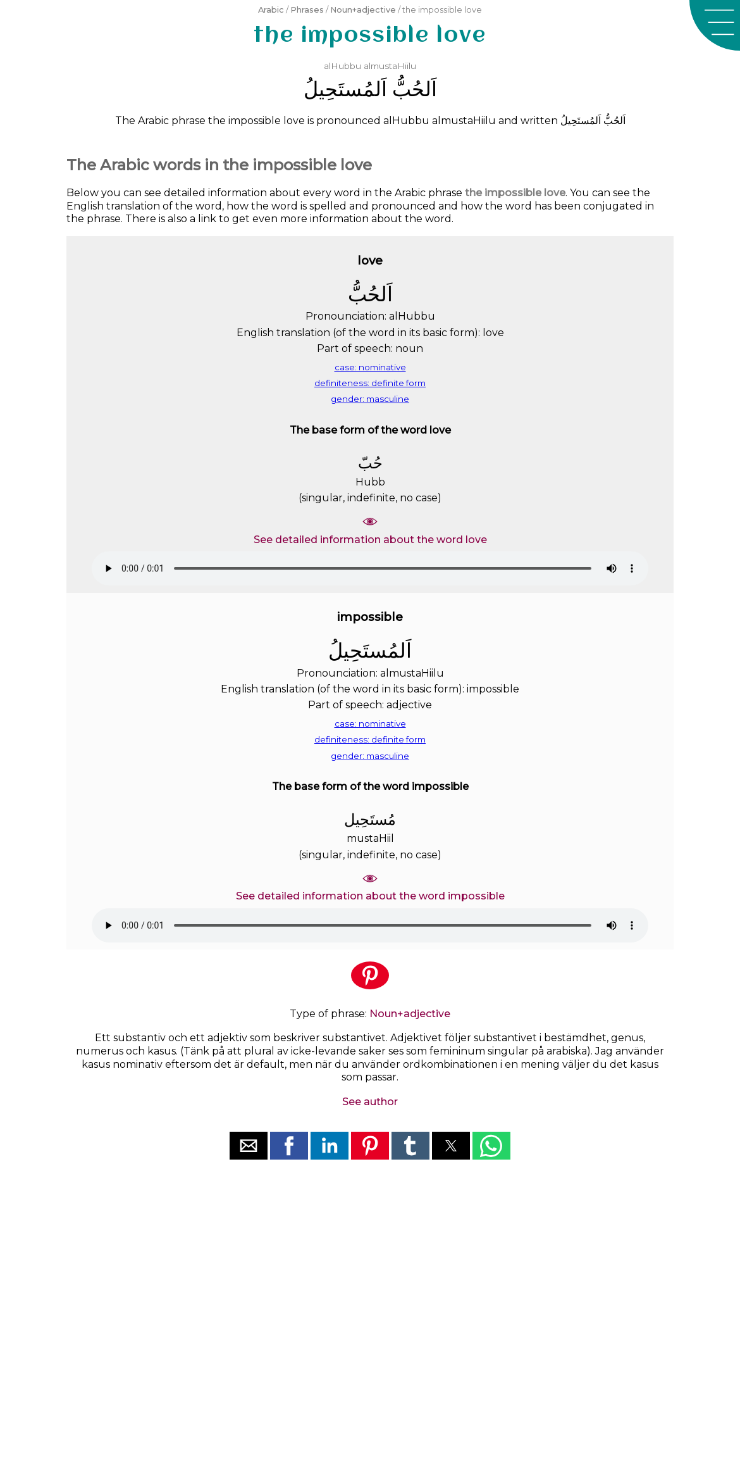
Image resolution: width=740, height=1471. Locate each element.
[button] (714, 25)
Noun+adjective (363, 10)
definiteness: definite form (370, 383)
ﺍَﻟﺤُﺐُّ (414, 89)
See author (370, 1102)
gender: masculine (370, 399)
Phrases (307, 10)
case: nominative (370, 367)
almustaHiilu (390, 66)
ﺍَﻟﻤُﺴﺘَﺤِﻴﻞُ (345, 89)
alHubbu (342, 66)
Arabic (271, 10)
